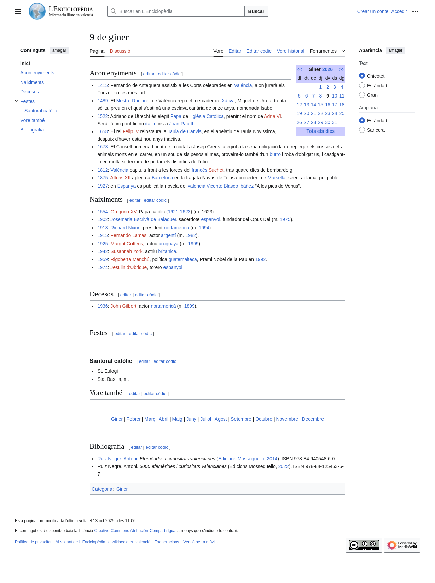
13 (306, 104)
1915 (102, 235)
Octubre (263, 419)
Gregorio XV (123, 211)
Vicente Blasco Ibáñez (230, 186)
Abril (163, 419)
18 (342, 104)
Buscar (256, 11)
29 (320, 122)
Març (149, 419)
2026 (327, 69)
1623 (185, 211)
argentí (168, 235)
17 (334, 104)
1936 (102, 306)
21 (313, 113)
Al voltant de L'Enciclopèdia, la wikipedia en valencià (102, 542)
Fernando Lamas (128, 235)
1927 (102, 186)
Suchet (216, 170)
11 (342, 96)
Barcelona (162, 177)
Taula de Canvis (185, 131)
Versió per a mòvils (200, 542)
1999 (193, 243)
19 (299, 113)
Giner (117, 419)
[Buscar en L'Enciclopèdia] (176, 11)
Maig (177, 419)
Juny (191, 419)
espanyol (210, 219)
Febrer (134, 419)
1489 (102, 100)
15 (320, 104)
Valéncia (243, 85)
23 (327, 113)
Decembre (313, 419)
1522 (102, 116)
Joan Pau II (181, 123)
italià (150, 123)
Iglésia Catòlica (207, 116)
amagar (59, 50)
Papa (175, 116)
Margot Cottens (126, 243)
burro (275, 154)
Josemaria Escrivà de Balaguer (143, 219)
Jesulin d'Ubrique (128, 267)
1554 (102, 211)
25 (342, 113)
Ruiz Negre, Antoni (117, 458)
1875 (102, 177)
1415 (102, 85)
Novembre (287, 419)
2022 (283, 466)
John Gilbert (123, 306)
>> (341, 69)
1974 (102, 267)
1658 (102, 131)
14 (313, 104)
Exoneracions (167, 542)
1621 (173, 211)
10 (334, 96)
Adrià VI (272, 116)
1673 (102, 146)
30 (327, 122)
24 (334, 113)
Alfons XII (120, 177)
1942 (102, 251)
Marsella (276, 177)
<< (299, 69)
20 (306, 113)
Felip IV (131, 131)
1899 (189, 306)
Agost (221, 419)
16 (327, 104)
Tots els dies (320, 131)
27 (306, 122)
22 (320, 113)
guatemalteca (183, 259)
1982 (191, 235)
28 (313, 122)
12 (299, 104)
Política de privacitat (33, 542)
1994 (203, 227)
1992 (260, 259)
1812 (102, 170)
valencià (196, 186)
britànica (167, 251)
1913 (102, 227)
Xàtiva (228, 100)
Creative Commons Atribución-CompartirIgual (135, 530)
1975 (285, 219)
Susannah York (126, 251)
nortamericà (176, 227)
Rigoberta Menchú (129, 259)
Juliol (205, 419)
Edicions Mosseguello (241, 458)
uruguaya (168, 243)
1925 (102, 243)
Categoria (102, 489)
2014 (272, 458)
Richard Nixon (125, 227)
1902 (102, 219)
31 (334, 122)
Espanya (126, 186)
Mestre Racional (133, 100)
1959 (102, 259)
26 (299, 122)
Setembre (241, 419)
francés (199, 170)
